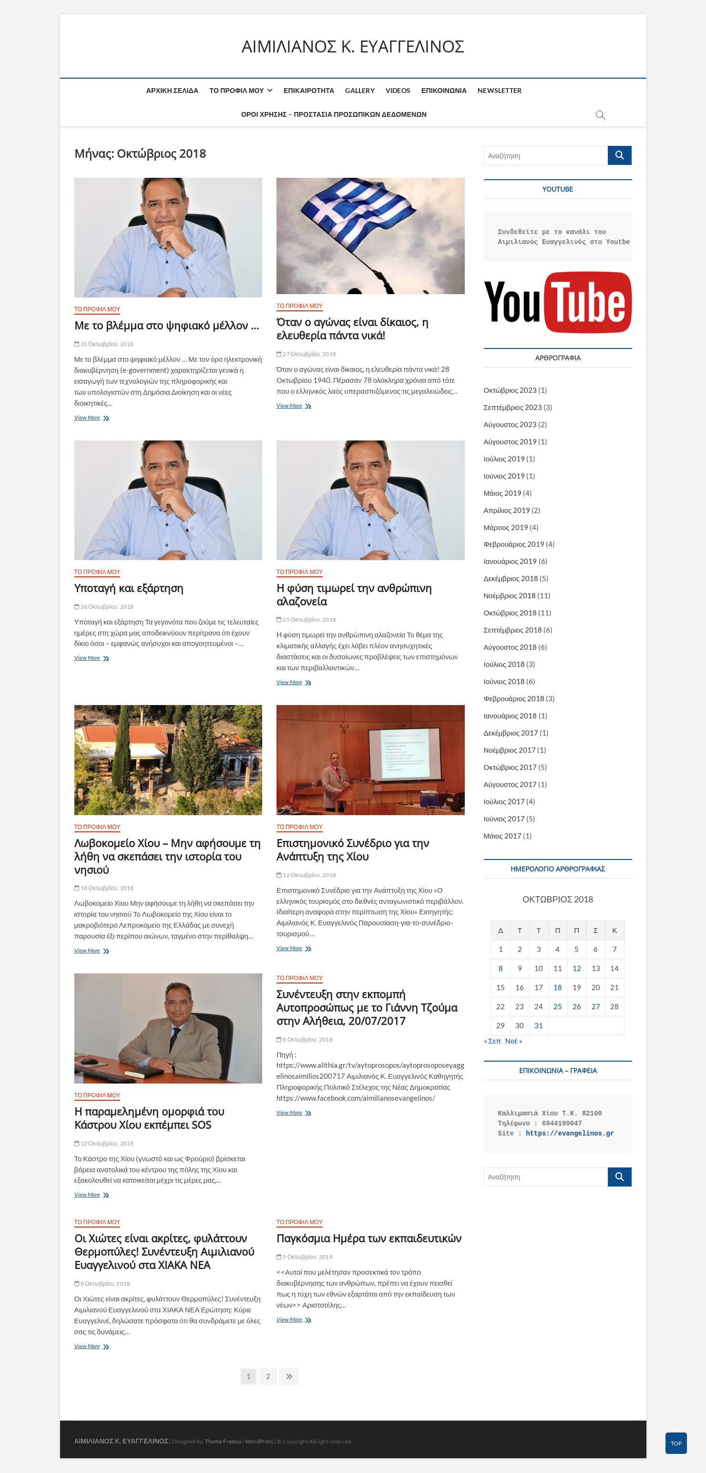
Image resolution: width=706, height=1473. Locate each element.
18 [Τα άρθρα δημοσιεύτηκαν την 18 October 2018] (557, 987)
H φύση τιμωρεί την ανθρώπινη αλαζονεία (354, 594)
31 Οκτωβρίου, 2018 (104, 344)
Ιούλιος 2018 (504, 664)
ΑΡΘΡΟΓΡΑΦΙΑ (558, 357)
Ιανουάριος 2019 (510, 561)
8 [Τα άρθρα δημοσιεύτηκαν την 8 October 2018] (501, 968)
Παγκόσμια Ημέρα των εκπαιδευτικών (368, 1238)
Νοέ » (513, 1041)
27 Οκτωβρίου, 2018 (306, 354)
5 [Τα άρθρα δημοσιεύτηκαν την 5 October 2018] (576, 949)
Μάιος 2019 (503, 493)
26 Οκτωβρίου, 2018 (104, 606)
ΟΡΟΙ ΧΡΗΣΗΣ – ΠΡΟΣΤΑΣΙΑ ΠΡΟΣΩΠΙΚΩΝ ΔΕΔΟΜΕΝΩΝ (334, 115)
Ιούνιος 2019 (504, 475)
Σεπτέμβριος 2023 (513, 407)
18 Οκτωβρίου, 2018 (104, 888)
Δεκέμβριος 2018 (511, 578)
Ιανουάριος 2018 (510, 716)
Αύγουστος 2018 (510, 647)
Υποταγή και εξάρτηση (129, 588)
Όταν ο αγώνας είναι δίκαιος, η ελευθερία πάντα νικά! (352, 329)
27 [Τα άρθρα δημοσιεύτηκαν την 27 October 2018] (596, 1006)
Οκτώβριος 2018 (510, 613)
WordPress (259, 1441)
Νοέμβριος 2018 (510, 596)
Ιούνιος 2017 (504, 819)
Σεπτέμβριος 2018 (513, 630)
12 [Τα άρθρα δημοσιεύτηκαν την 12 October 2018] (577, 968)
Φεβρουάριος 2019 (514, 544)
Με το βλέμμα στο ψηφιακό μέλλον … (166, 325)
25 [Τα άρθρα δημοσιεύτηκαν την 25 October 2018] (557, 1006)
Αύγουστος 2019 (510, 441)
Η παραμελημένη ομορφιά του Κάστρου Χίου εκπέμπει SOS (149, 1118)
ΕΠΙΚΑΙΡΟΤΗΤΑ (309, 91)
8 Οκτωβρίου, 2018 (304, 1039)
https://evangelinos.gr (570, 1133)
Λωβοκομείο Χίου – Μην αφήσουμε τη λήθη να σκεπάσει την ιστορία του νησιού (167, 856)
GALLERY (359, 91)
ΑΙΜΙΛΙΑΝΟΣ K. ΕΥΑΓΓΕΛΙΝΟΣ (353, 46)
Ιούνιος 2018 (504, 681)
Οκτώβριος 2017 (510, 767)
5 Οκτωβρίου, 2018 (304, 1257)
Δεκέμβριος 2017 (511, 733)
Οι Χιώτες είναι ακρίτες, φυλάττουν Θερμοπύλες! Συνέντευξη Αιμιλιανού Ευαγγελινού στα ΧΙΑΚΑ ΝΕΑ (164, 1251)
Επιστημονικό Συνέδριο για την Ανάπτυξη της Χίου (352, 850)
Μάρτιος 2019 (506, 527)
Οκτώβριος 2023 (510, 390)
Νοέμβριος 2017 (510, 750)
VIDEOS (398, 91)
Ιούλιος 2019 (504, 458)
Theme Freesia (223, 1441)
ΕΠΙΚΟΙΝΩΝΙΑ (444, 91)
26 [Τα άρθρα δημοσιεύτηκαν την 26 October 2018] (577, 1006)
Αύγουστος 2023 (510, 424)
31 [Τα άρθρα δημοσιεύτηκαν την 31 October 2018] (538, 1026)
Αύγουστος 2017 (510, 784)
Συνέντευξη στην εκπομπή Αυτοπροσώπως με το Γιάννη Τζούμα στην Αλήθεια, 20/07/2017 (366, 1007)
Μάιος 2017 (503, 836)
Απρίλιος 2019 (507, 510)
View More (97, 419)
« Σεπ (492, 1041)
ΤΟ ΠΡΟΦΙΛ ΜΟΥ (236, 91)
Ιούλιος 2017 (504, 802)
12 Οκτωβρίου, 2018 (306, 875)
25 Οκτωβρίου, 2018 (306, 620)
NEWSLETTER (500, 91)
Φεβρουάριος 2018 (514, 699)
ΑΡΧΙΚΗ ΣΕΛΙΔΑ (172, 91)
